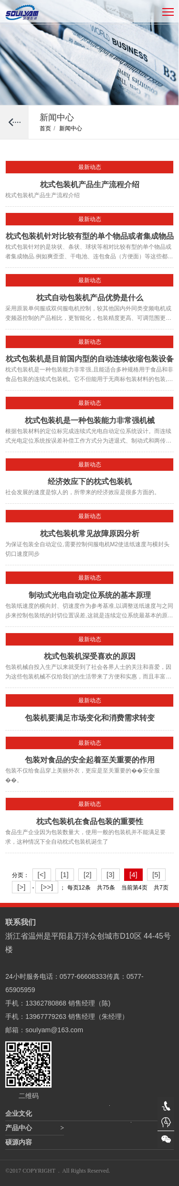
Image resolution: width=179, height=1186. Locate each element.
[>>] (47, 887)
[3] (110, 874)
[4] (133, 874)
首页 (47, 128)
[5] (156, 874)
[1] (65, 874)
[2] (88, 874)
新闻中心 (70, 128)
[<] (42, 874)
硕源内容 (18, 1142)
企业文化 (18, 1113)
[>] (21, 887)
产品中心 (18, 1128)
